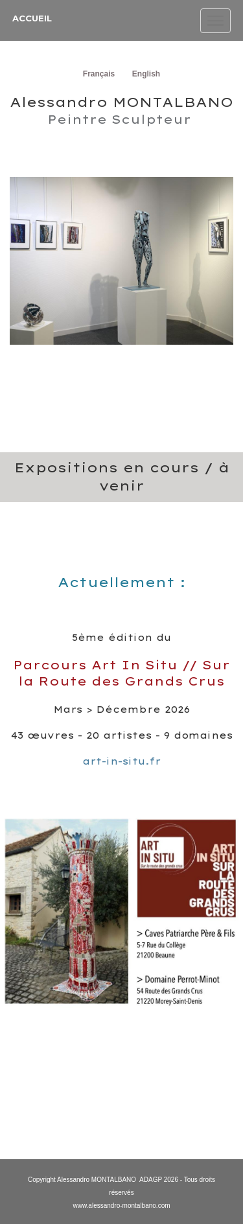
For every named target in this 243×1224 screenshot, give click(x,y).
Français (99, 73)
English (146, 73)
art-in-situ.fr (121, 761)
